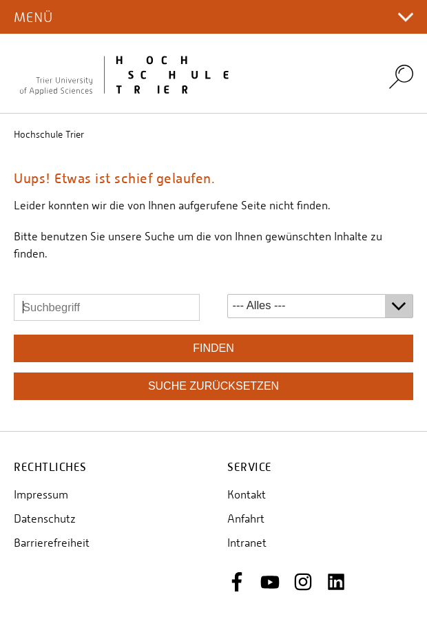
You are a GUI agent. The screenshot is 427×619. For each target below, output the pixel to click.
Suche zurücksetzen (213, 386)
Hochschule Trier (49, 134)
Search (401, 76)
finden (213, 348)
